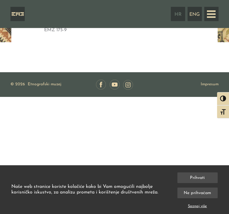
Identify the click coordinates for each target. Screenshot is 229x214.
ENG (194, 14)
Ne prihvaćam (197, 193)
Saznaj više (197, 206)
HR (178, 14)
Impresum (210, 84)
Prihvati (197, 178)
